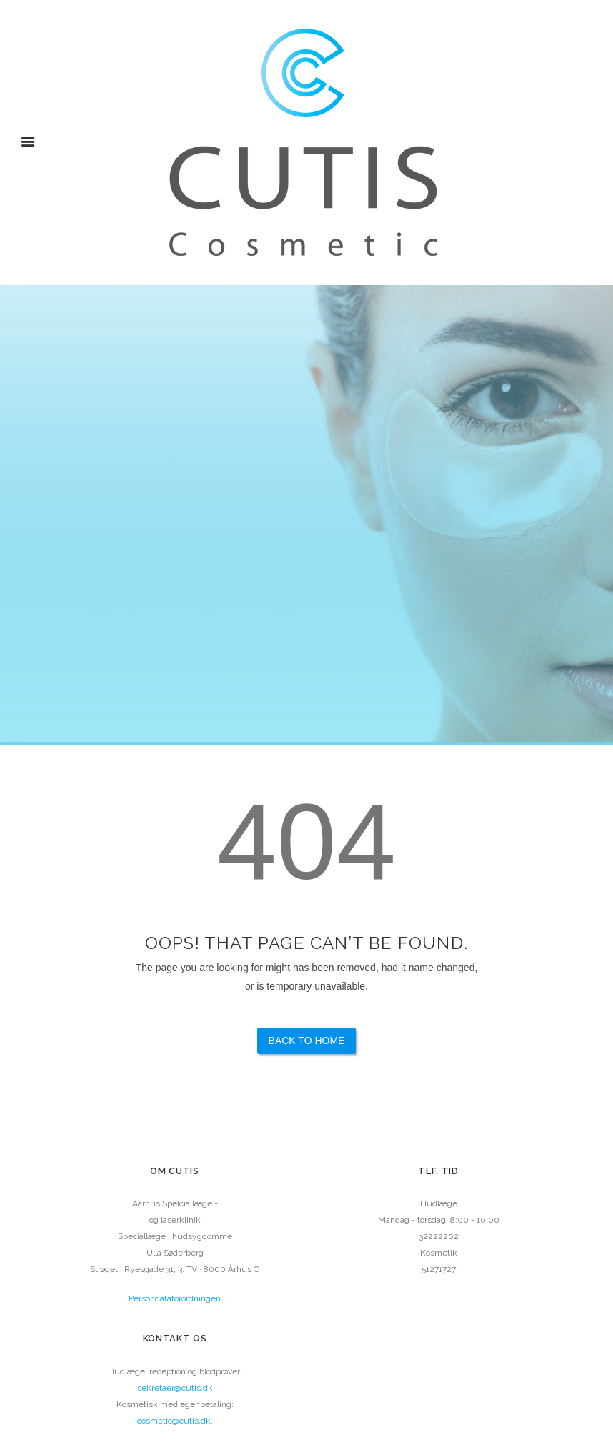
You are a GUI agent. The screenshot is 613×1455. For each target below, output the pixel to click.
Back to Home (307, 1040)
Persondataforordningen (175, 1298)
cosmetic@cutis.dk (174, 1421)
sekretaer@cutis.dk (175, 1388)
